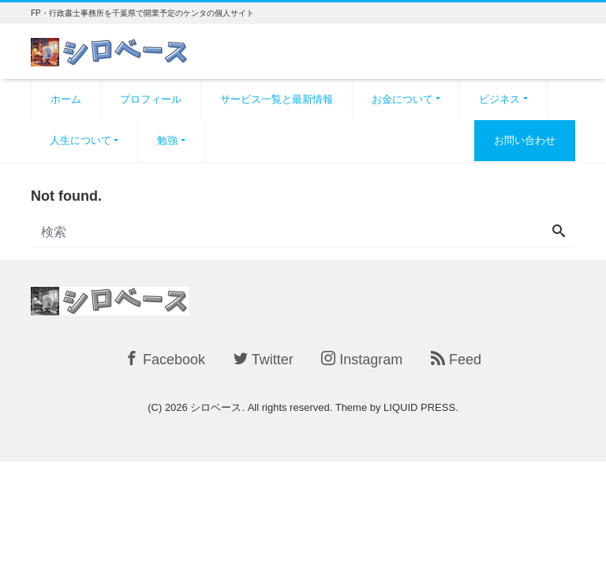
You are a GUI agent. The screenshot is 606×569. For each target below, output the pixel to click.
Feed (456, 359)
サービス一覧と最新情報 (276, 99)
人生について (80, 140)
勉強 (167, 140)
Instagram (361, 359)
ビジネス (499, 99)
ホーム (65, 99)
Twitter (264, 359)
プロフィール (150, 99)
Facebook (165, 359)
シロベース (215, 407)
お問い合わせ (525, 140)
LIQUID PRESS (419, 407)
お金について (402, 99)
